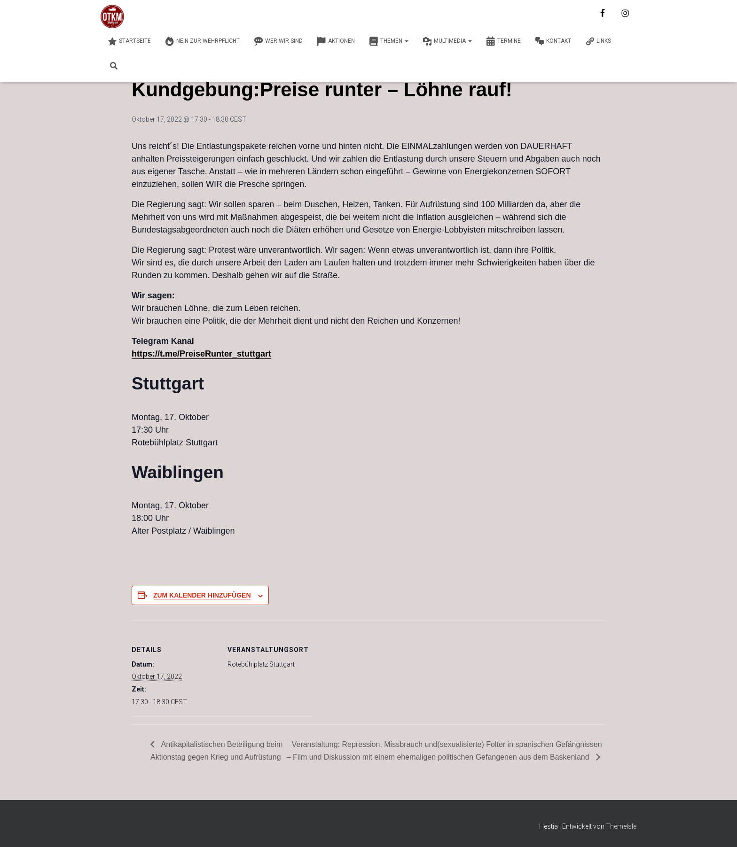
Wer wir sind (278, 41)
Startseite (129, 41)
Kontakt (553, 41)
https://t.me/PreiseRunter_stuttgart (201, 353)
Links (598, 41)
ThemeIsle (621, 826)
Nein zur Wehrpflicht (202, 41)
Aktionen (336, 41)
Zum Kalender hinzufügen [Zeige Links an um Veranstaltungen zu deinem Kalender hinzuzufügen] (202, 595)
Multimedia (447, 41)
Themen (388, 41)
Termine (503, 41)
